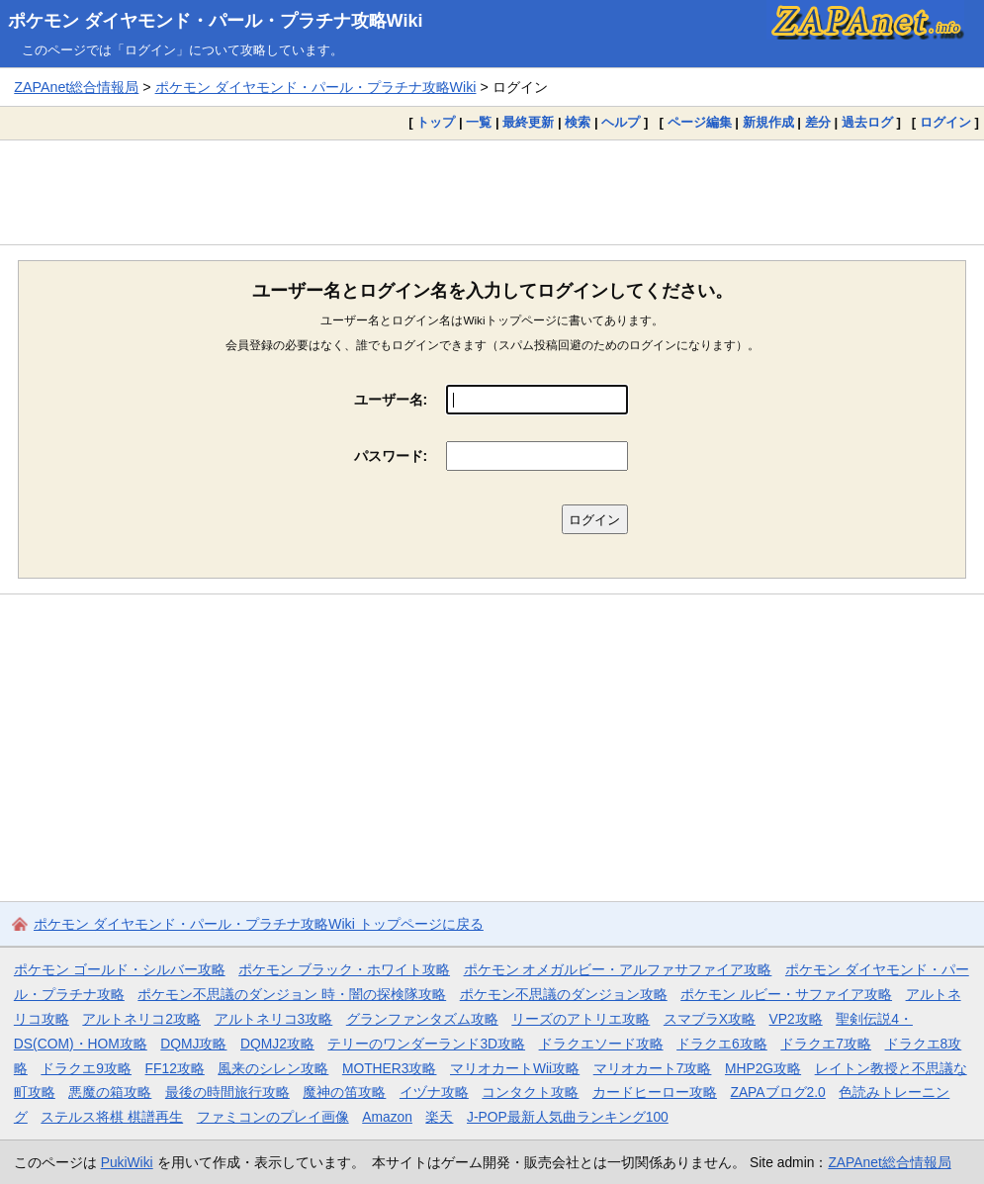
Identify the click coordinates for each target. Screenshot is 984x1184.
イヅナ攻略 (434, 1092)
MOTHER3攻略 (389, 1068)
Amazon (387, 1117)
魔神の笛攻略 (344, 1092)
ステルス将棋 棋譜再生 (112, 1117)
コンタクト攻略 (530, 1092)
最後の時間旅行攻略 (227, 1092)
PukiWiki (127, 1162)
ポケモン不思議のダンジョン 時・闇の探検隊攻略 (291, 994)
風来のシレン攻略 (273, 1068)
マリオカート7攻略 (652, 1068)
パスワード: (391, 456)
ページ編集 (700, 122)
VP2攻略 (796, 1019)
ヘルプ (620, 122)
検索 (577, 122)
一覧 (479, 122)
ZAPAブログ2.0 (777, 1092)
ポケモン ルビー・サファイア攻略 (786, 994)
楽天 (439, 1117)
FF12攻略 (175, 1068)
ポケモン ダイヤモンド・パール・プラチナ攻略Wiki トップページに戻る (259, 924)
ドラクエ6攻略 (721, 1043)
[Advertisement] (492, 191)
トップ (435, 122)
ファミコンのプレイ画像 (273, 1117)
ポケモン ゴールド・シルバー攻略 (119, 969)
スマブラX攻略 (710, 1019)
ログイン (945, 122)
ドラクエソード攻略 (601, 1043)
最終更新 (528, 122)
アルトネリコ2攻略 (141, 1019)
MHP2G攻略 (763, 1068)
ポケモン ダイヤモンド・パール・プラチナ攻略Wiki (215, 21)
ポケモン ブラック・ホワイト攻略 (344, 969)
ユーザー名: (391, 400)
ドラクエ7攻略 (825, 1043)
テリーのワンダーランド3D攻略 (426, 1043)
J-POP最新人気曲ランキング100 (568, 1117)
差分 (818, 122)
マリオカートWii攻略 (515, 1068)
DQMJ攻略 (193, 1043)
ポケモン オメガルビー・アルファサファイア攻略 (618, 969)
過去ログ (867, 122)
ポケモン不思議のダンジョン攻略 (564, 994)
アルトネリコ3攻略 (274, 1019)
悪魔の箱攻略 (109, 1092)
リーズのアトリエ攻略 (580, 1019)
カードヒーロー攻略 (654, 1092)
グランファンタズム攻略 (422, 1019)
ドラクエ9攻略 (86, 1068)
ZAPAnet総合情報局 (76, 87)
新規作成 (768, 122)
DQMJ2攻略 (277, 1043)
